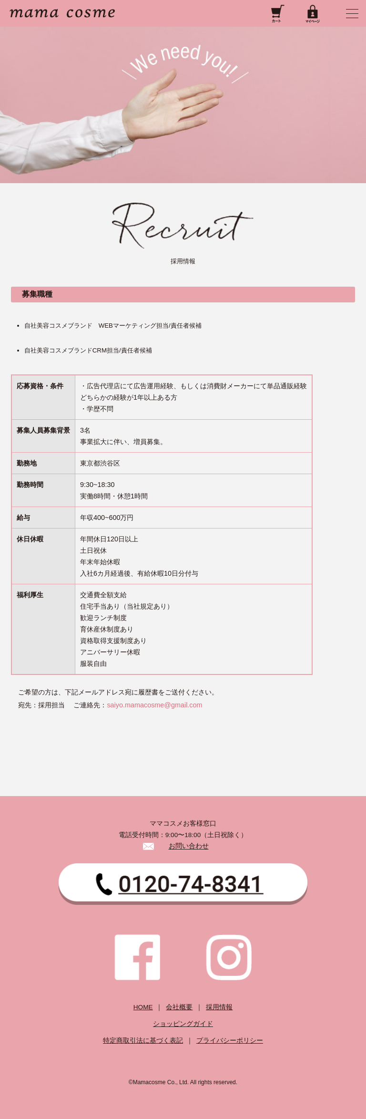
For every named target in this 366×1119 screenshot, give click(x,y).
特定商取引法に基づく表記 (143, 1040)
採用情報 (219, 1007)
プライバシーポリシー (229, 1040)
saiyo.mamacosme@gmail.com (154, 705)
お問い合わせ (189, 846)
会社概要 (179, 1007)
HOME (143, 1007)
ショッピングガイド (183, 1023)
